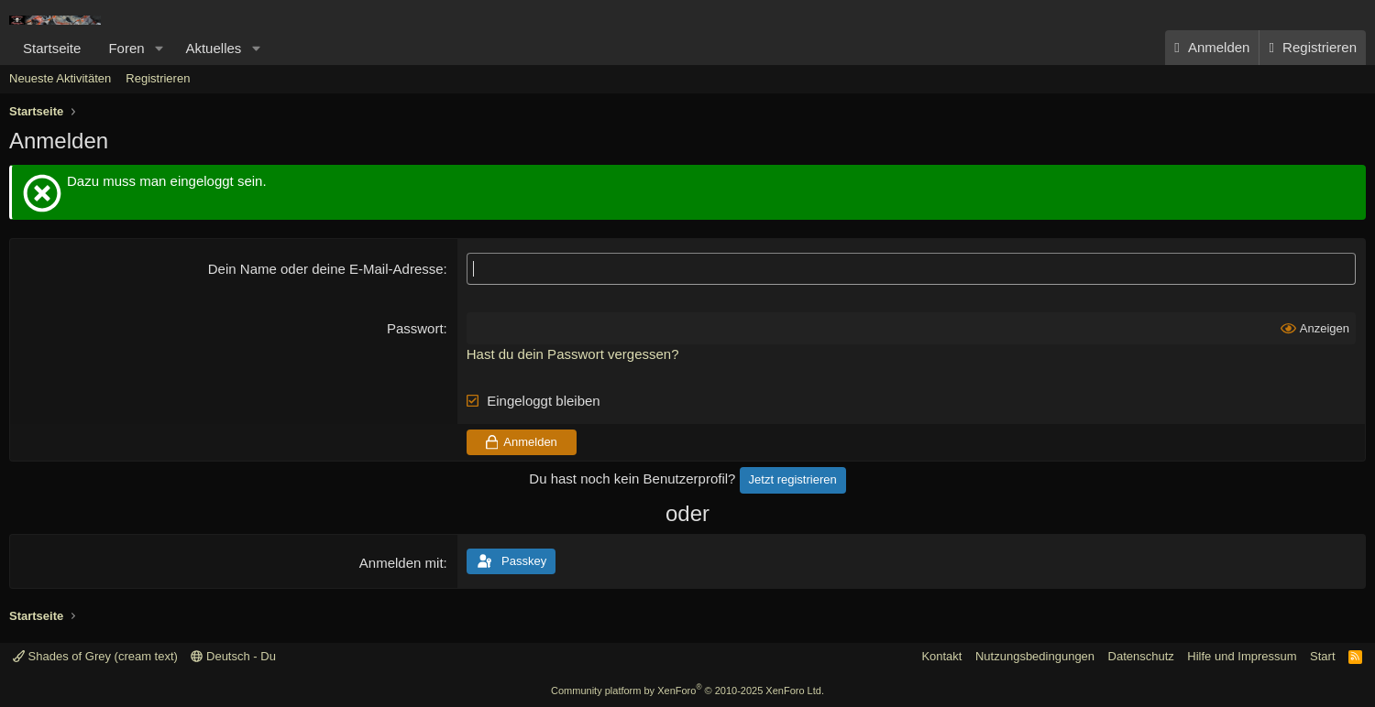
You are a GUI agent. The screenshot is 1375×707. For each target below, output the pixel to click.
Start (1322, 656)
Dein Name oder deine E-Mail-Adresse (326, 269)
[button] (158, 48)
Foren (126, 48)
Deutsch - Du (233, 656)
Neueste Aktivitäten (60, 78)
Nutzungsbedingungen (1034, 656)
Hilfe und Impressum (1241, 656)
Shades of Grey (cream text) (95, 656)
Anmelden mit (401, 563)
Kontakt (941, 656)
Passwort (415, 328)
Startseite (52, 48)
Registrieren (158, 78)
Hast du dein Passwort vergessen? (573, 354)
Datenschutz (1141, 656)
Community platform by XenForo (687, 690)
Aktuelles (213, 48)
